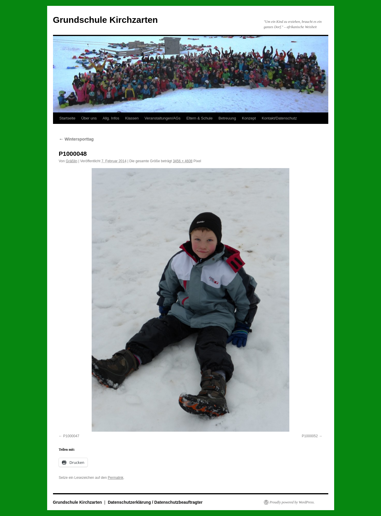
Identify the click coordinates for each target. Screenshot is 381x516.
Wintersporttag (76, 139)
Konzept (249, 118)
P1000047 (71, 436)
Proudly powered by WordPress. (292, 502)
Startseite (67, 118)
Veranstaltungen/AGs (163, 118)
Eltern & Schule (199, 118)
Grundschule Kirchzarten (105, 20)
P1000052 (310, 436)
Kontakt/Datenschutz (279, 118)
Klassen (132, 118)
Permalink (115, 478)
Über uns (89, 118)
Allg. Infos (110, 118)
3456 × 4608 (182, 161)
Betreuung (227, 118)
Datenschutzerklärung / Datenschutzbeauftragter (155, 502)
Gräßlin (71, 161)
